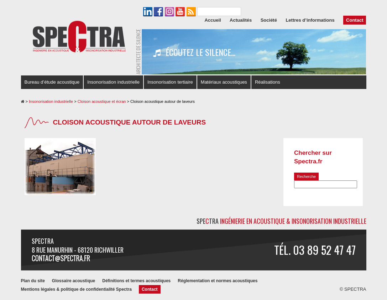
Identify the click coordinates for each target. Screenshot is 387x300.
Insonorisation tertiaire (170, 82)
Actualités (241, 20)
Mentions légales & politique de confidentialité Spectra (76, 289)
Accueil (212, 20)
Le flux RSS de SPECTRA (191, 11)
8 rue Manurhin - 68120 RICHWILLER (78, 249)
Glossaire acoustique (73, 280)
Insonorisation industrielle (113, 82)
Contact (354, 20)
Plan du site (33, 280)
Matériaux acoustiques (224, 82)
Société (269, 20)
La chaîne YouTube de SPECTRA (180, 11)
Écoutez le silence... (194, 52)
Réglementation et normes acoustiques (217, 280)
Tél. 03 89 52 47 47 (315, 249)
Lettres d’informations (310, 20)
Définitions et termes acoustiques (136, 280)
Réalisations (267, 82)
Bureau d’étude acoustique (52, 82)
